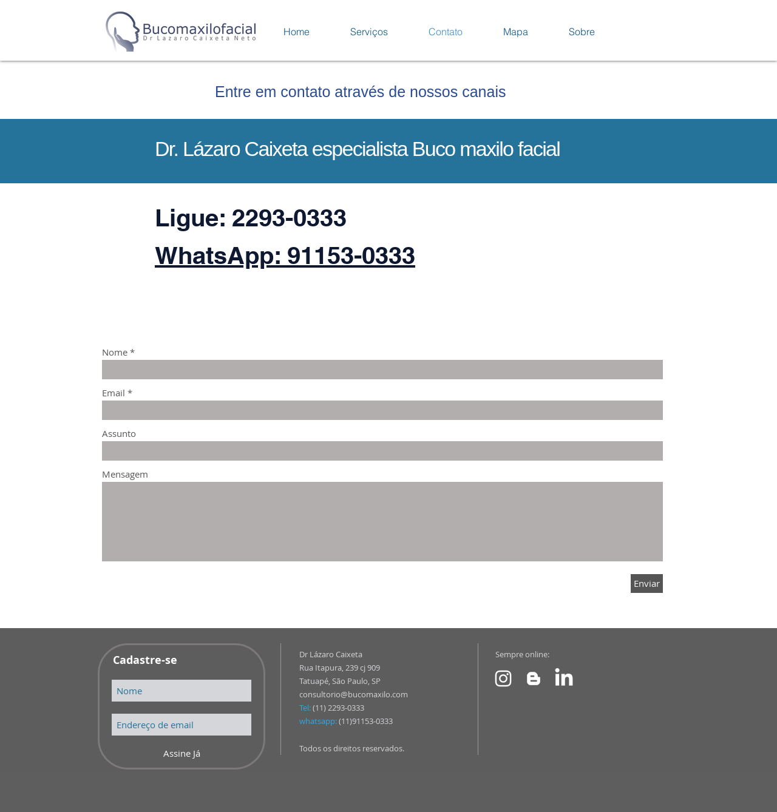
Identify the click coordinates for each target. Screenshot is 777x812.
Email (113, 393)
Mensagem (125, 474)
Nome (114, 352)
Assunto (119, 433)
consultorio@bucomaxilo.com (353, 694)
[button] (369, 31)
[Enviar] (647, 583)
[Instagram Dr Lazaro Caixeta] (503, 678)
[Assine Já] (181, 753)
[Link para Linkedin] (564, 678)
